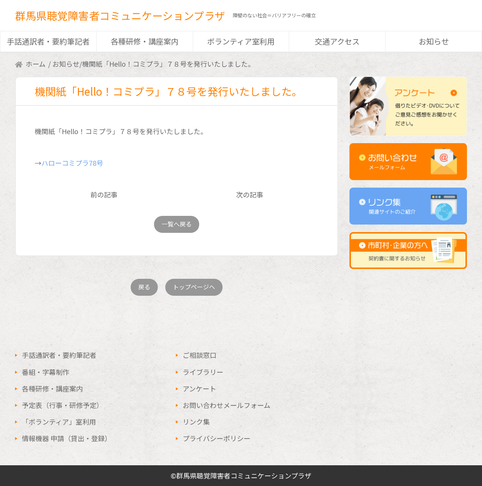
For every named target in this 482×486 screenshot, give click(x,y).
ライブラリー (203, 372)
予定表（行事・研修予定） (62, 405)
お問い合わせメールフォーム (226, 405)
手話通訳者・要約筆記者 (48, 41)
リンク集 (196, 421)
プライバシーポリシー (216, 438)
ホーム (36, 64)
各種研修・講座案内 (144, 41)
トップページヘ (194, 286)
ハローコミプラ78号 (72, 163)
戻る (144, 286)
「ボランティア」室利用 (59, 421)
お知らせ (434, 41)
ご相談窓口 (200, 355)
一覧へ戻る (177, 223)
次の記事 (249, 194)
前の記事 (103, 194)
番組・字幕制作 (45, 372)
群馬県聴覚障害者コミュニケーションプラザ (120, 15)
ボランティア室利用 (241, 41)
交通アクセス (337, 41)
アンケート (199, 388)
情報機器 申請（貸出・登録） (66, 438)
